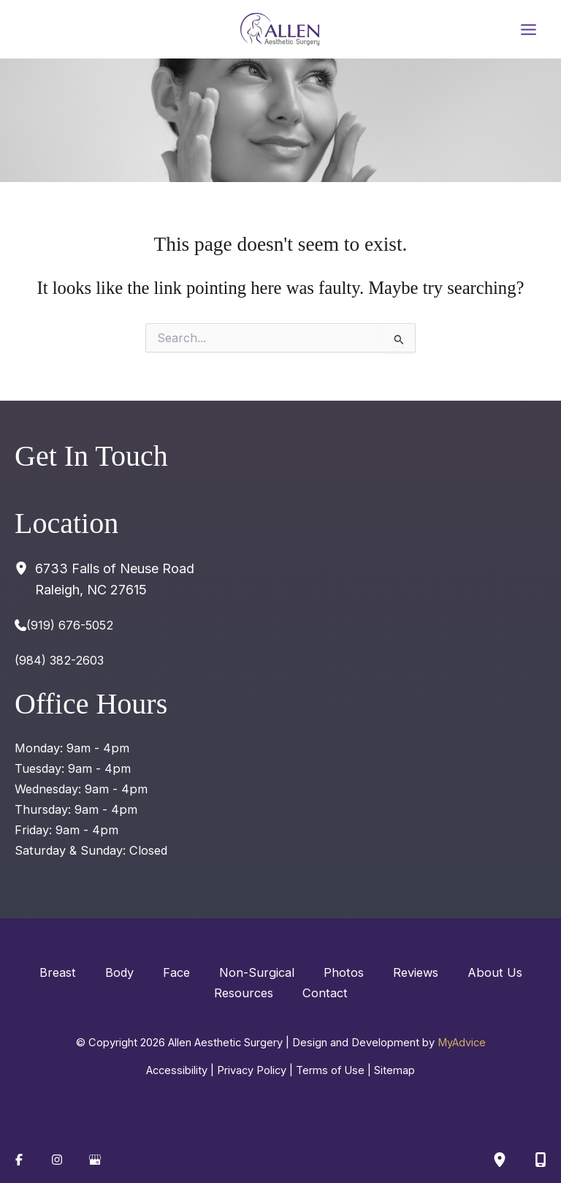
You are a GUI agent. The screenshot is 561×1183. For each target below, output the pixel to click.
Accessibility (176, 1070)
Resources (243, 993)
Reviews (415, 972)
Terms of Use (330, 1070)
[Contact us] (540, 1159)
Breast (57, 972)
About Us (495, 972)
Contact (325, 993)
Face (176, 972)
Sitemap (394, 1070)
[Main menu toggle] (528, 29)
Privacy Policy (251, 1070)
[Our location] (499, 1159)
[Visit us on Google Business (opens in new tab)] (95, 1160)
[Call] (64, 625)
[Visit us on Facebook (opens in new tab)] (19, 1160)
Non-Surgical (256, 972)
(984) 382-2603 (59, 660)
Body (119, 972)
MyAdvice (462, 1042)
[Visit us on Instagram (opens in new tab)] (57, 1160)
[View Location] (25, 567)
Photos (344, 972)
